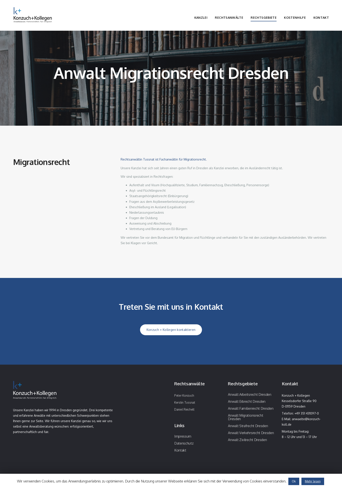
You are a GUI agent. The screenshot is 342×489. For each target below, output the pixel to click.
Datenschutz (183, 443)
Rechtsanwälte (229, 17)
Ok (294, 481)
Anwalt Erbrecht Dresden (246, 401)
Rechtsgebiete (264, 17)
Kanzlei (200, 17)
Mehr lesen (313, 481)
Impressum (182, 436)
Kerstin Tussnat (184, 402)
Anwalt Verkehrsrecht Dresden (251, 433)
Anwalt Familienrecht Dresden (250, 408)
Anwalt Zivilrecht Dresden (247, 440)
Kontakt (321, 17)
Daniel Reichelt (184, 409)
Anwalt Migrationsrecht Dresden (245, 417)
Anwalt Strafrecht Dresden (248, 426)
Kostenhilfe (295, 17)
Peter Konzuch (184, 395)
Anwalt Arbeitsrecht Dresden (249, 394)
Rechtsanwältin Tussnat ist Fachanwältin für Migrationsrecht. (164, 160)
